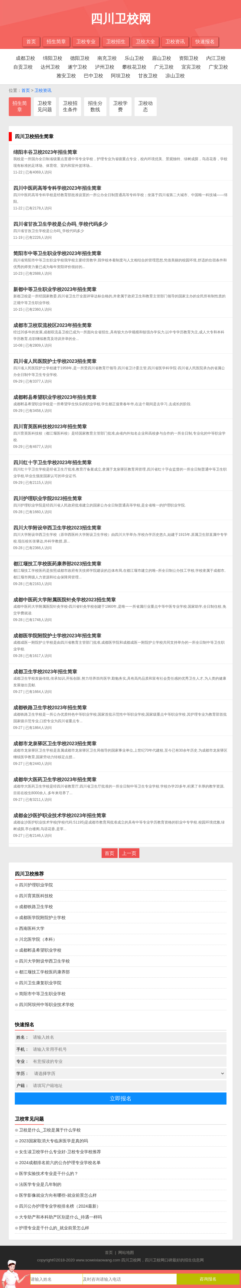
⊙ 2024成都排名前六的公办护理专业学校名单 (58, 1162)
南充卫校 (107, 58)
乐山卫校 (134, 58)
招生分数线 (95, 106)
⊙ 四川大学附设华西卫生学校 (42, 961)
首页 (31, 41)
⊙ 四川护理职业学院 (34, 884)
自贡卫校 (23, 67)
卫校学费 (120, 106)
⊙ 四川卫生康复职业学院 (38, 982)
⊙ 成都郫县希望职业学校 (38, 950)
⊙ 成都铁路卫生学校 (34, 906)
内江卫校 (216, 58)
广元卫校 (164, 67)
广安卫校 (218, 67)
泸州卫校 (104, 67)
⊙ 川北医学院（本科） (36, 939)
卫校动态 (145, 106)
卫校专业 (86, 41)
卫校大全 (145, 41)
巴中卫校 (93, 75)
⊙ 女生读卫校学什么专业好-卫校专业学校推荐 (58, 1151)
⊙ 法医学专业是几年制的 (38, 1184)
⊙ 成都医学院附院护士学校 (40, 917)
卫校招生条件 (70, 106)
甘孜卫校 (148, 75)
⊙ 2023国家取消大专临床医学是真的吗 (51, 1140)
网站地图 (126, 1252)
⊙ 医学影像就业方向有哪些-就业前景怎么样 (56, 1195)
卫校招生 (115, 41)
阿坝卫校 (120, 75)
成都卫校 (25, 58)
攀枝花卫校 (134, 67)
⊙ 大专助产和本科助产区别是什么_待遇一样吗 (58, 1217)
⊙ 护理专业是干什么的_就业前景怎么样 (52, 1227)
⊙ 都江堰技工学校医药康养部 (42, 971)
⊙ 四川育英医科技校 (34, 895)
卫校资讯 (175, 41)
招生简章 (56, 41)
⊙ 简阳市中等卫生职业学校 (40, 993)
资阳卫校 (188, 58)
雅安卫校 (66, 75)
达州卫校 (50, 67)
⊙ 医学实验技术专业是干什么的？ (47, 1173)
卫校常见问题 (44, 106)
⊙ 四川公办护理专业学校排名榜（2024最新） (58, 1206)
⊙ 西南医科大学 (30, 928)
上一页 (129, 853)
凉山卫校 (175, 75)
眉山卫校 (161, 58)
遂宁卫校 (77, 67)
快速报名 (205, 41)
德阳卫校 (80, 58)
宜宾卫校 (191, 67)
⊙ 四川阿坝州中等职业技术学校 (44, 1004)
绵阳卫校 (52, 58)
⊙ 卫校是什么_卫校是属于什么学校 (48, 1130)
